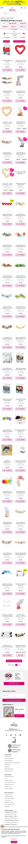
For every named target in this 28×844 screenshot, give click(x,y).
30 (21, 1)
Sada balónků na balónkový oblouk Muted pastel (20, 493)
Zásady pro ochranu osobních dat (12, 762)
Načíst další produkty (14, 661)
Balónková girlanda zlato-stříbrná (7, 400)
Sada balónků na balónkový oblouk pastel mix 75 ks (7, 524)
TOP (4, 23)
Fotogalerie (7, 806)
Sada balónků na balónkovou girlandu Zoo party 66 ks (7, 246)
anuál (12, 802)
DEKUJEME (18, 1)
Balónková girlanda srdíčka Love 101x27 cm (7, 216)
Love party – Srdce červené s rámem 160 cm (20, 62)
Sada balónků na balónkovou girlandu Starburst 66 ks (21, 216)
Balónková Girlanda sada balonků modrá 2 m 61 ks (7, 585)
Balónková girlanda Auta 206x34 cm (7, 92)
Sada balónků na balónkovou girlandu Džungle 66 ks (21, 277)
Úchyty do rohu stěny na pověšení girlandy (7, 615)
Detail (7, 63)
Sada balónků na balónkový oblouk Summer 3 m (7, 554)
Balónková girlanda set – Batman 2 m (20, 430)
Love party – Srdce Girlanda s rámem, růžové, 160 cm (7, 123)
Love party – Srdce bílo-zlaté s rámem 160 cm (7, 185)
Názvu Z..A (22, 26)
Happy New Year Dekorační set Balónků (7, 646)
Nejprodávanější (12, 23)
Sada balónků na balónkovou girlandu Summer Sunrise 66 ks (20, 308)
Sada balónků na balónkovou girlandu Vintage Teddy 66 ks (21, 246)
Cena (14, 33)
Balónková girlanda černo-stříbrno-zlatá (20, 369)
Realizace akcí (8, 786)
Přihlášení (22, 8)
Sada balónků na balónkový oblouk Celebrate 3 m (20, 524)
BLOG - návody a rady (9, 804)
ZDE (20, 4)
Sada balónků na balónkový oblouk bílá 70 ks (7, 370)
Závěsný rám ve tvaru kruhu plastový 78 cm (20, 461)
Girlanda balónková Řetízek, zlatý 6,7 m (20, 338)
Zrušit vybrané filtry (19, 41)
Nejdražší (5, 26)
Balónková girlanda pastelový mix (20, 184)
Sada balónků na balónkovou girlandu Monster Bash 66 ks (7, 277)
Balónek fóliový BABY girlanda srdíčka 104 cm (20, 554)
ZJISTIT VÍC (19, 716)
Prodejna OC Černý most (11, 824)
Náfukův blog (14, 683)
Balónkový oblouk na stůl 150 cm (20, 584)
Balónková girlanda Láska (7, 61)
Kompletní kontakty (9, 776)
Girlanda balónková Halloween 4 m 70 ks (20, 646)
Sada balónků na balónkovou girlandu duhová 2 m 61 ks (7, 431)
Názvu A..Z (13, 26)
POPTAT (20, 655)
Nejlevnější (22, 23)
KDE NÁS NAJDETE (9, 810)
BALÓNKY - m (8, 802)
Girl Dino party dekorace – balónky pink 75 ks (21, 616)
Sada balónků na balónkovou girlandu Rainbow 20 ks (7, 493)
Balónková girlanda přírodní (20, 400)
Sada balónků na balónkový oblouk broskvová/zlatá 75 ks (20, 123)
